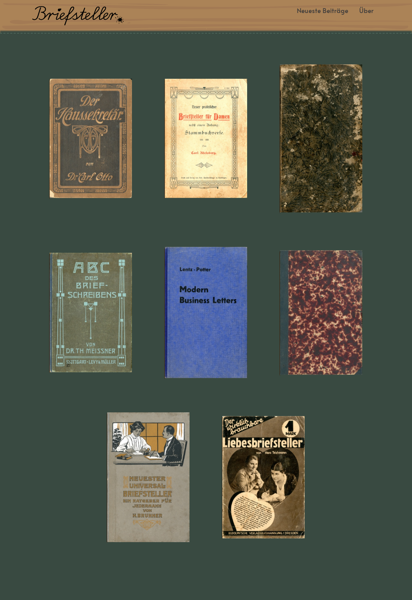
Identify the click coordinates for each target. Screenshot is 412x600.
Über (366, 11)
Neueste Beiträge (322, 11)
